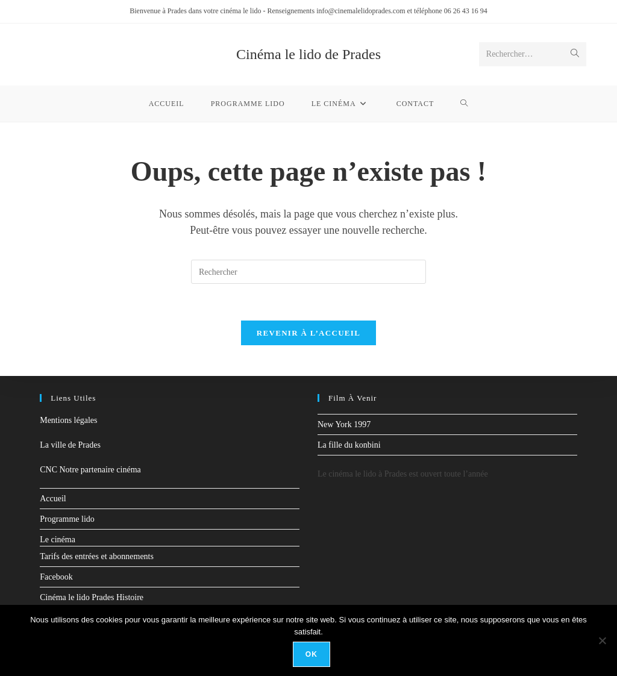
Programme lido (67, 519)
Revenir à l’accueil (308, 332)
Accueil (53, 498)
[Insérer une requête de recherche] (308, 272)
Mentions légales (68, 420)
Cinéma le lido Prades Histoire (91, 597)
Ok (311, 654)
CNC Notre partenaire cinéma (90, 469)
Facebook (56, 576)
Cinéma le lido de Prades (308, 54)
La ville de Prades (70, 444)
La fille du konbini (349, 444)
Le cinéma (57, 539)
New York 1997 (344, 424)
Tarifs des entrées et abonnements (97, 556)
